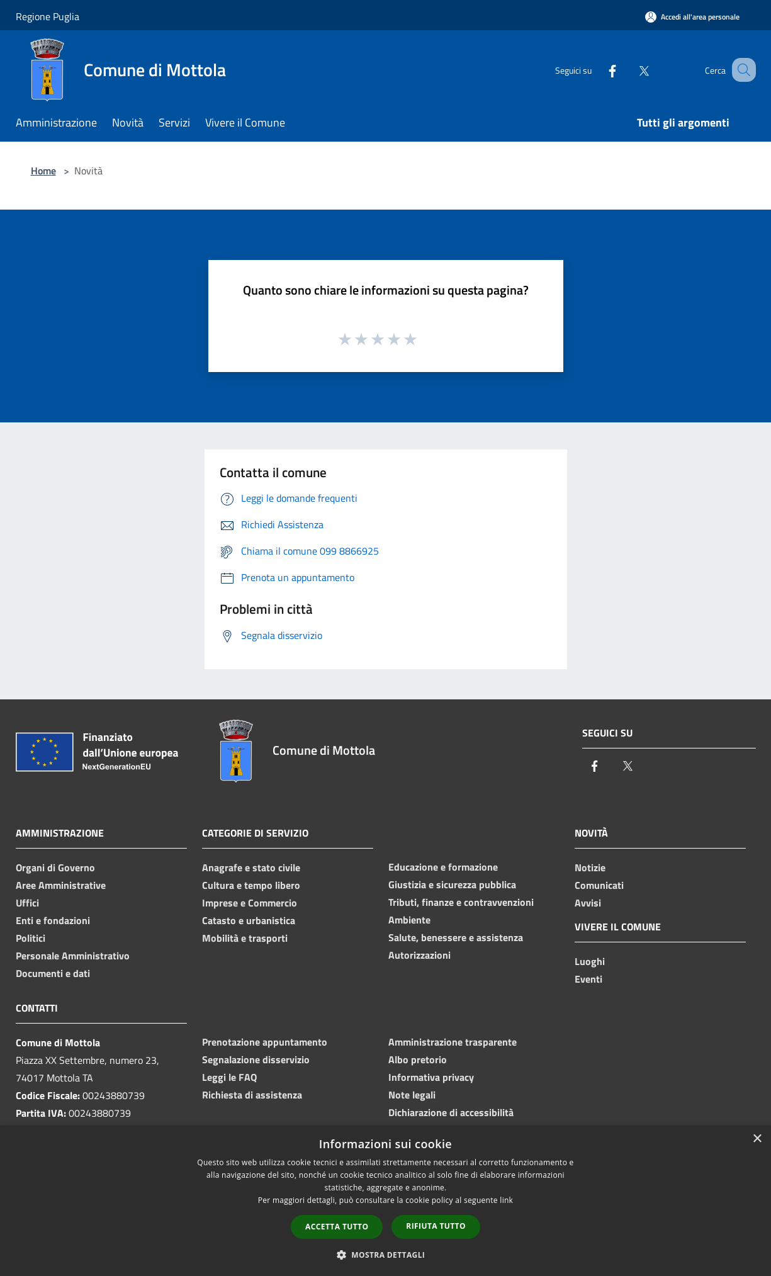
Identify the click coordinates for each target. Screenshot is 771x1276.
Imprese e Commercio (249, 902)
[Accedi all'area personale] (692, 16)
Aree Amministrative (61, 885)
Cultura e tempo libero (251, 885)
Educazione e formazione (443, 866)
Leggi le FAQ (229, 1077)
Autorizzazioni (419, 955)
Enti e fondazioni (53, 920)
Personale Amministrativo (73, 955)
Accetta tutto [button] (336, 1226)
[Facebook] (597, 69)
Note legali (412, 1094)
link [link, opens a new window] (506, 1200)
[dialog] (385, 1201)
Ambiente (409, 919)
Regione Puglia (47, 16)
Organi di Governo (55, 867)
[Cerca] (741, 70)
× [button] (757, 1139)
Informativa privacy (431, 1077)
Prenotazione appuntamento (264, 1041)
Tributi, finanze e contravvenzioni (461, 902)
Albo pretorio (417, 1059)
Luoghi (590, 961)
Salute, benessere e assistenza (455, 937)
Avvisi (588, 902)
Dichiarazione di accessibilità (451, 1112)
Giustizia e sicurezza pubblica (452, 884)
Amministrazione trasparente (452, 1041)
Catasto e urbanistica (248, 920)
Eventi (588, 978)
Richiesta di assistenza (252, 1094)
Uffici (27, 902)
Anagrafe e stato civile (251, 867)
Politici (30, 938)
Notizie (590, 867)
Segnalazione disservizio (256, 1059)
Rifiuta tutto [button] (436, 1226)
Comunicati (599, 885)
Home (43, 170)
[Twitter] (628, 69)
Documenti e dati (53, 973)
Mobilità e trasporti (245, 938)
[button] (385, 1254)
